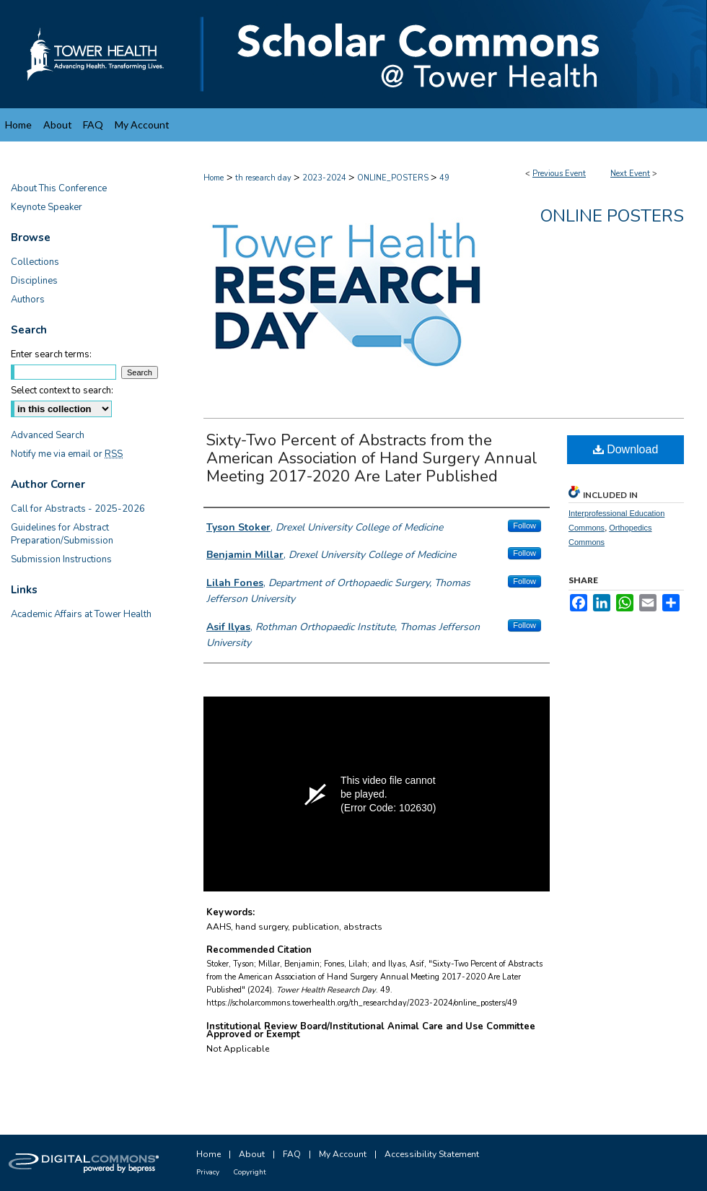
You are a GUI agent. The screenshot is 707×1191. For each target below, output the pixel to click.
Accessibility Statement (432, 1154)
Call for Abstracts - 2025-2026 (78, 508)
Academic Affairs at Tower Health (81, 614)
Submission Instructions (61, 559)
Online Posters (612, 215)
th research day (264, 178)
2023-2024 (325, 178)
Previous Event (559, 173)
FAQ (292, 1154)
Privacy (207, 1172)
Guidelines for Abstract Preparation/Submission (62, 534)
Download (626, 449)
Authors (28, 299)
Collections (35, 262)
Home (213, 178)
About (252, 1154)
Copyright (249, 1172)
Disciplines (34, 280)
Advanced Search (47, 435)
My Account (342, 1154)
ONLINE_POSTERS (394, 178)
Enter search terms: (51, 354)
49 (444, 178)
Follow (524, 525)
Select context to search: (62, 390)
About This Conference (59, 188)
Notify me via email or (67, 454)
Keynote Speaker (46, 207)
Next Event (630, 173)
